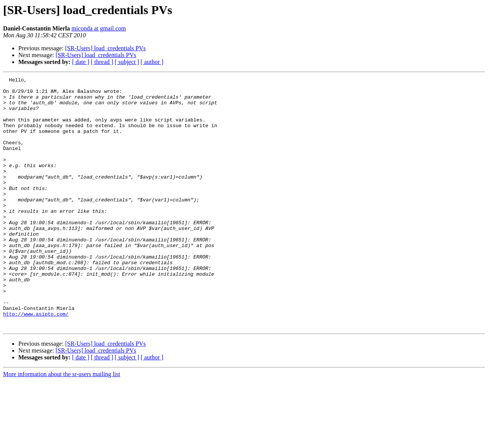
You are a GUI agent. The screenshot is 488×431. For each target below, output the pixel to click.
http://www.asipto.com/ (36, 361)
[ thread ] (102, 62)
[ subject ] (127, 62)
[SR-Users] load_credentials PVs (105, 48)
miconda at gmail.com (99, 28)
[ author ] (152, 62)
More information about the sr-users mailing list (61, 424)
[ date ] (80, 62)
